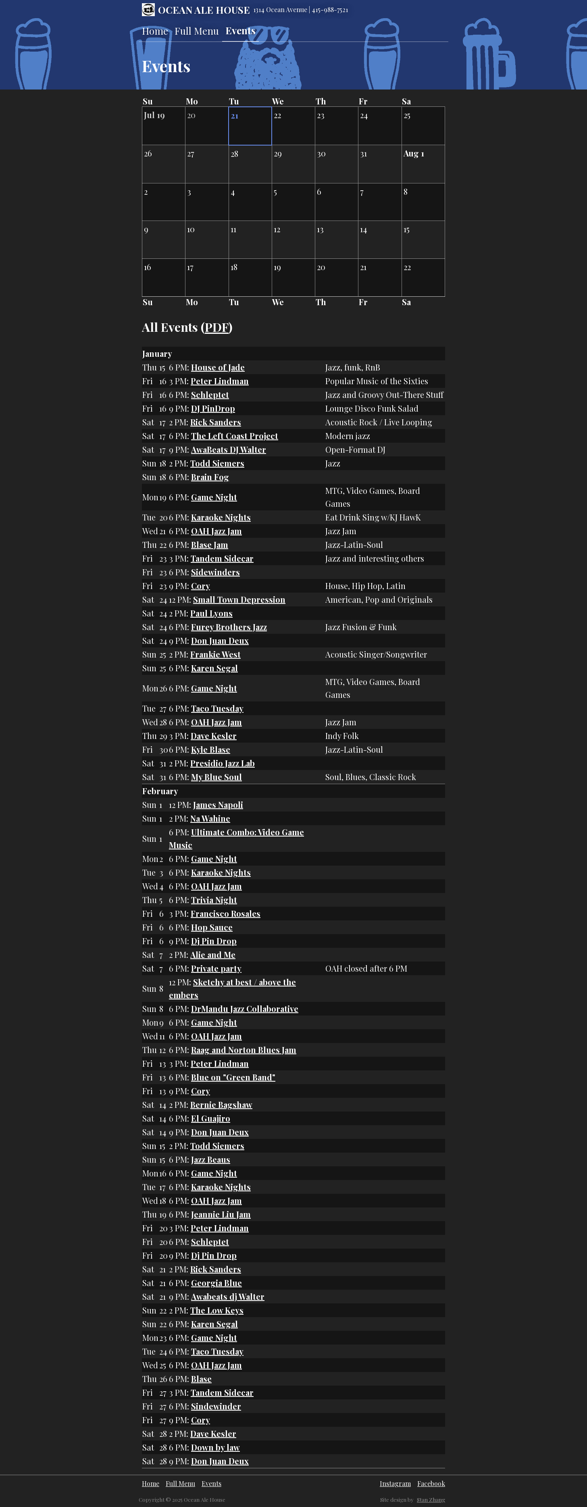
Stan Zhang (431, 1499)
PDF (217, 327)
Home (155, 30)
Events (240, 30)
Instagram (395, 1483)
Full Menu (197, 30)
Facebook (431, 1483)
